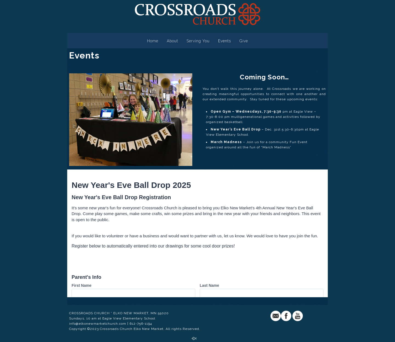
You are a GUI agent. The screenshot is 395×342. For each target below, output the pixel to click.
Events (224, 41)
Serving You (198, 41)
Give (243, 41)
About (172, 41)
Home (152, 41)
